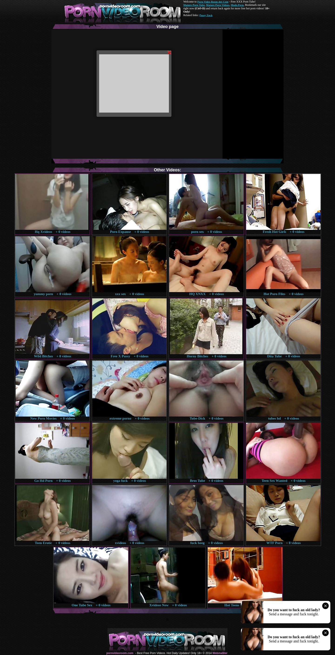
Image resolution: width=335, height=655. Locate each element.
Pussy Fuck (205, 15)
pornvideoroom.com (119, 653)
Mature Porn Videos (217, 4)
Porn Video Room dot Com (212, 1)
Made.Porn (237, 4)
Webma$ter (219, 653)
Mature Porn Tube (194, 4)
